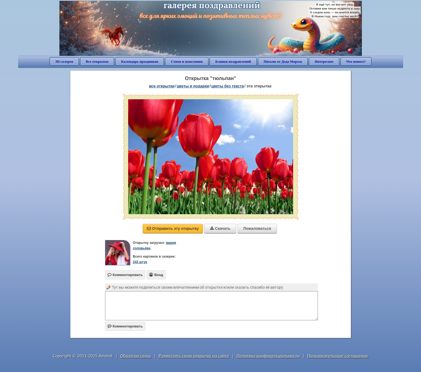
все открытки (162, 86)
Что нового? (356, 61)
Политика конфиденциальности (268, 356)
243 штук (140, 262)
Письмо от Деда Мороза (283, 61)
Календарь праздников (139, 61)
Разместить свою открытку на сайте (194, 356)
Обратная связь (135, 356)
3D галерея (64, 61)
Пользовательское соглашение (337, 356)
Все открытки (97, 61)
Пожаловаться (257, 228)
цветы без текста (227, 86)
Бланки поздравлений (233, 61)
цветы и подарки (193, 86)
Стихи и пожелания (187, 61)
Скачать (220, 228)
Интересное (324, 61)
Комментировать (125, 326)
